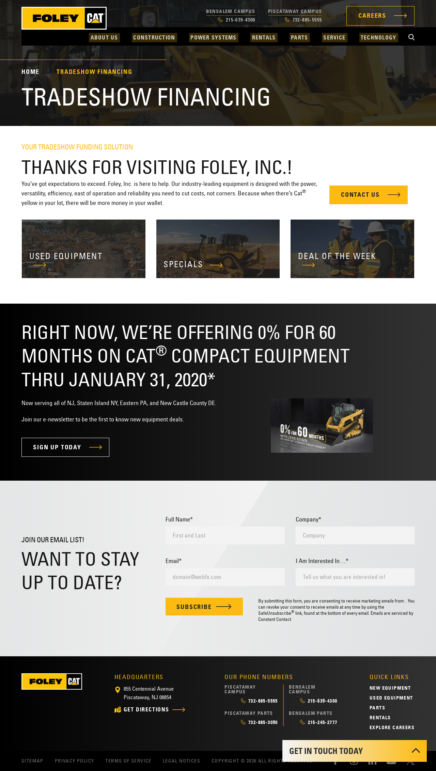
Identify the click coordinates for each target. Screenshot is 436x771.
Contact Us (360, 194)
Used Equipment (391, 698)
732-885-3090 (259, 722)
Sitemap (32, 761)
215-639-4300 (236, 20)
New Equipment (390, 688)
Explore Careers (392, 727)
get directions (146, 710)
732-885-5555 (303, 20)
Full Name (179, 520)
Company (308, 520)
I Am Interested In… (322, 561)
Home (30, 72)
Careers (372, 15)
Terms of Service (128, 761)
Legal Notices (181, 761)
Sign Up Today (57, 447)
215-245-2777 (318, 722)
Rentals (380, 717)
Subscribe (204, 607)
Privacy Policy (74, 761)
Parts (377, 708)
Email (174, 561)
